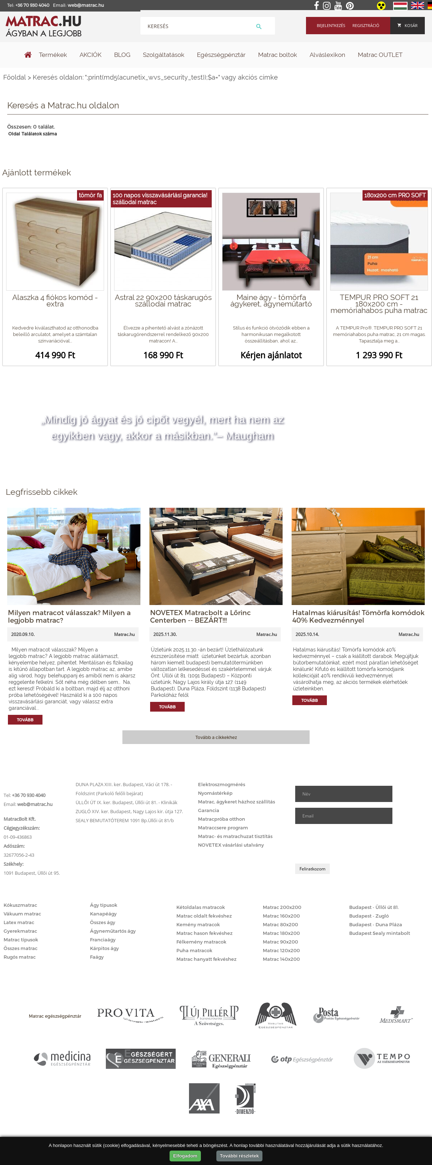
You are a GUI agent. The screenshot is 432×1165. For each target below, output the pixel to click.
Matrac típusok (21, 939)
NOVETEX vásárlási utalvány (231, 845)
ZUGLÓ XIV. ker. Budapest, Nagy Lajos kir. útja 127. (129, 811)
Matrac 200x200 (282, 907)
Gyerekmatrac (20, 931)
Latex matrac (19, 922)
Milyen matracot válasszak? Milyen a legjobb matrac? (69, 616)
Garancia (208, 810)
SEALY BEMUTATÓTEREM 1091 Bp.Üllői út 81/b (125, 820)
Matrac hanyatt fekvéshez (206, 959)
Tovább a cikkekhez (216, 737)
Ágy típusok (103, 905)
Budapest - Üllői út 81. (374, 907)
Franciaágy (103, 939)
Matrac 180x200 (281, 933)
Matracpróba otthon (221, 819)
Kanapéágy (103, 914)
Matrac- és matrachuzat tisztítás (235, 836)
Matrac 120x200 (281, 950)
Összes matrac (20, 948)
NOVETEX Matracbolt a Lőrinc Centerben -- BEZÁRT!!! (200, 616)
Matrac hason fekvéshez (204, 933)
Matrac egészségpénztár (55, 1015)
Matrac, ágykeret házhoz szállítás (236, 802)
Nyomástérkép (215, 793)
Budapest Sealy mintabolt (379, 933)
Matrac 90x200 (280, 942)
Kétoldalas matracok (200, 907)
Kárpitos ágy (104, 948)
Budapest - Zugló (369, 916)
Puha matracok (194, 950)
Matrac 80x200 (280, 924)
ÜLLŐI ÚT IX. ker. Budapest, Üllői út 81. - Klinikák (126, 802)
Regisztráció (365, 25)
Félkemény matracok (201, 942)
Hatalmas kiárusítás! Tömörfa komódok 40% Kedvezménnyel (358, 616)
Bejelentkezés (331, 25)
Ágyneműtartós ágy (113, 931)
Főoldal (14, 77)
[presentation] (350, 844)
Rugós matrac (20, 957)
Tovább (25, 719)
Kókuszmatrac (20, 905)
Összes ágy (102, 922)
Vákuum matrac (22, 914)
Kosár (407, 25)
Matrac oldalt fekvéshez (204, 916)
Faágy (97, 957)
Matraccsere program (223, 827)
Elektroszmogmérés (221, 784)
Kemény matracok (198, 924)
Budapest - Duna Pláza (375, 924)
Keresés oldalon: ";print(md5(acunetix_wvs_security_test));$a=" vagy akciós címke (155, 77)
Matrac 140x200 (281, 959)
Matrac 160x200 (281, 916)
